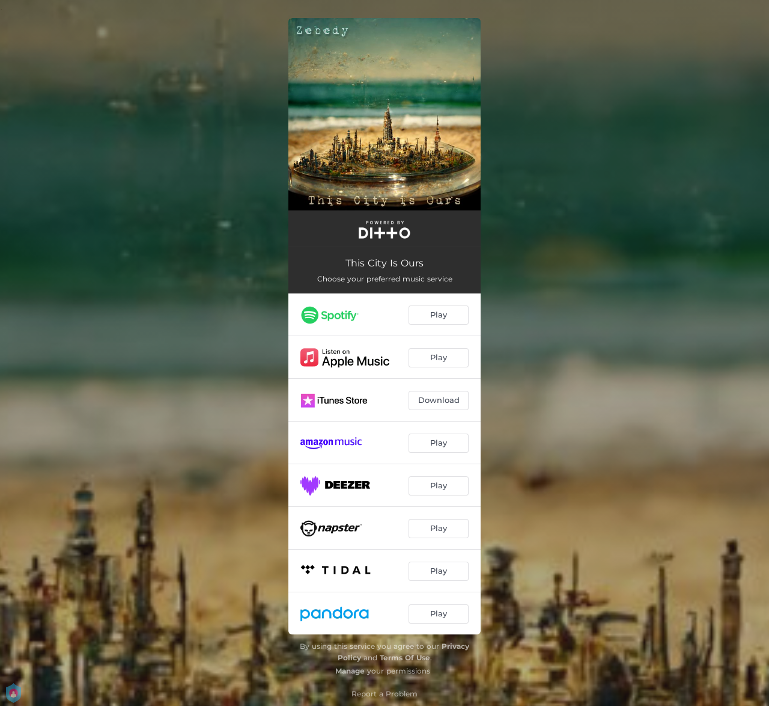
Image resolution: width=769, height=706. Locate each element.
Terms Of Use (405, 657)
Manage (350, 670)
